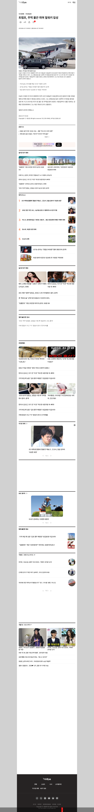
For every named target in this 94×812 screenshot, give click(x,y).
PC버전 (59, 804)
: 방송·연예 (25, 625)
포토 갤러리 (22, 493)
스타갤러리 (58, 784)
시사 (51, 784)
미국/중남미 (28, 14)
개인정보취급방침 (47, 804)
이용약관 (39, 804)
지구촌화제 (21, 14)
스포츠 (43, 784)
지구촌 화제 (22, 424)
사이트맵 (54, 804)
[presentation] (43, 455)
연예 (35, 784)
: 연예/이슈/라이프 (27, 555)
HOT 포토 (43, 788)
